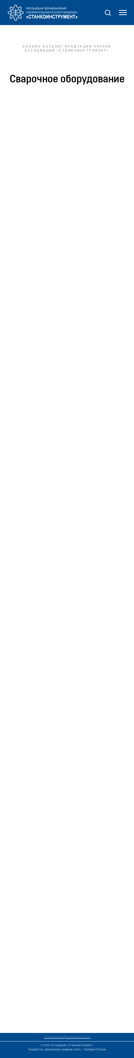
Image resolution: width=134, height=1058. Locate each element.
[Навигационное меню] (123, 12)
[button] (107, 12)
